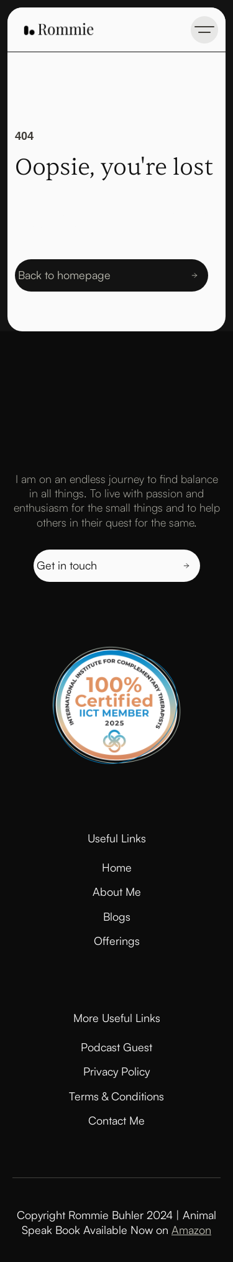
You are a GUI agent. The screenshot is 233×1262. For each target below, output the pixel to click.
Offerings (117, 940)
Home (117, 867)
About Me (117, 891)
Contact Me (116, 1120)
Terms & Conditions (116, 1096)
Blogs (116, 916)
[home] (55, 29)
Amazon (191, 1230)
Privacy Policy (116, 1071)
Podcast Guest (116, 1047)
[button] (204, 30)
